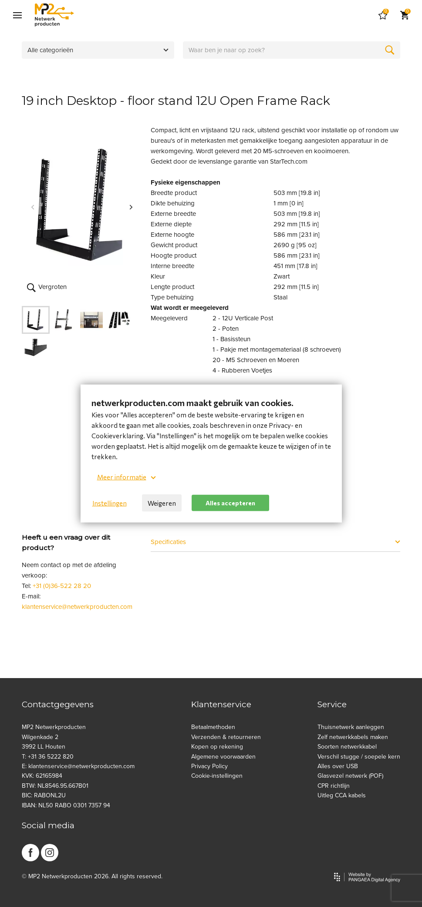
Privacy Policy (209, 766)
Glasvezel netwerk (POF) (350, 775)
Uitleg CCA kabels (341, 795)
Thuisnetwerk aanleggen (350, 727)
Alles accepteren (230, 502)
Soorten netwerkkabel (347, 746)
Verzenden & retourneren (226, 737)
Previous (32, 206)
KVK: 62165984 (42, 775)
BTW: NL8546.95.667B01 (55, 785)
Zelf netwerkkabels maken (352, 737)
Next (131, 206)
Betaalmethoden (213, 727)
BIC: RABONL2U (44, 795)
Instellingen (109, 503)
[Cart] (383, 15)
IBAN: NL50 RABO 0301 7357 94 (66, 805)
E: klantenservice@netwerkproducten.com (78, 766)
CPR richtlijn (333, 785)
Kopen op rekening (217, 746)
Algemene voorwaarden (223, 756)
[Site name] (54, 15)
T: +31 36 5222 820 (48, 756)
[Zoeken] (389, 50)
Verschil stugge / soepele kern (358, 756)
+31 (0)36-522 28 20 (62, 586)
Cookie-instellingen (217, 775)
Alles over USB (337, 766)
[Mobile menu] (17, 15)
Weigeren (162, 503)
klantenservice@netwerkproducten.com (77, 607)
